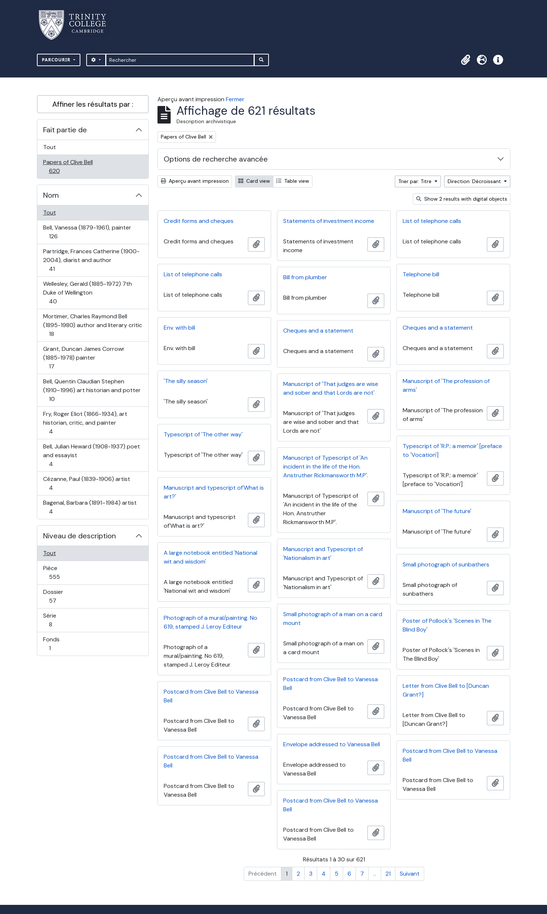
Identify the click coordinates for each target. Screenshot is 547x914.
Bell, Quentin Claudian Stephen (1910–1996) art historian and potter (92, 390)
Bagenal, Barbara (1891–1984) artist (90, 507)
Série (58, 620)
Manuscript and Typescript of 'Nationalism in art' (323, 553)
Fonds (58, 644)
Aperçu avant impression (195, 181)
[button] (466, 60)
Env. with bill (179, 327)
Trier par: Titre (415, 181)
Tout (49, 147)
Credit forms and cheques (198, 221)
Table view (292, 181)
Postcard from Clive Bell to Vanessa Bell (330, 683)
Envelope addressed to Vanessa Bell (331, 744)
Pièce (62, 572)
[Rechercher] (180, 60)
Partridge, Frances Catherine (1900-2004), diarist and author (91, 260)
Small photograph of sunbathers (446, 564)
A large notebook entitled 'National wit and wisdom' (210, 557)
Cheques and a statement (438, 327)
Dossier (60, 596)
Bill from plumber (305, 277)
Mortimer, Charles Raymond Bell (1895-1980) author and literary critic (92, 325)
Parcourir (57, 60)
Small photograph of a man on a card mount (332, 618)
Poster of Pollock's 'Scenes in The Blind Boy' (447, 625)
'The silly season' (186, 381)
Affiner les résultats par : (92, 104)
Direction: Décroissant (475, 181)
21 (388, 873)
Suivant (409, 873)
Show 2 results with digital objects (461, 199)
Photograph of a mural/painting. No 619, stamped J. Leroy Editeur (210, 622)
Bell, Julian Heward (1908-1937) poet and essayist (91, 455)
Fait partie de (65, 129)
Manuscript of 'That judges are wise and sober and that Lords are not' (330, 388)
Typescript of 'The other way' (203, 434)
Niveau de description (79, 536)
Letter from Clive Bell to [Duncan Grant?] (446, 690)
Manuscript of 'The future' (437, 511)
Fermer (235, 99)
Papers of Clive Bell (68, 166)
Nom (51, 195)
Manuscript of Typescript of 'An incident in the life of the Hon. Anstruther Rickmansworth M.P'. (325, 466)
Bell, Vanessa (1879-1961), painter (87, 232)
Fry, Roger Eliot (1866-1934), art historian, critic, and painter (85, 422)
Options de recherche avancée (216, 159)
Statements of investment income (328, 221)
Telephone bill (421, 274)
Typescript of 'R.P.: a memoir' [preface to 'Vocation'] (452, 450)
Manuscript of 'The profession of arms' (446, 385)
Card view (254, 181)
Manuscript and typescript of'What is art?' (214, 492)
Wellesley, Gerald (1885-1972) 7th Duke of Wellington (87, 292)
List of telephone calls (432, 221)
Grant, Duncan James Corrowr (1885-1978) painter (84, 357)
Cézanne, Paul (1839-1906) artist (86, 483)
